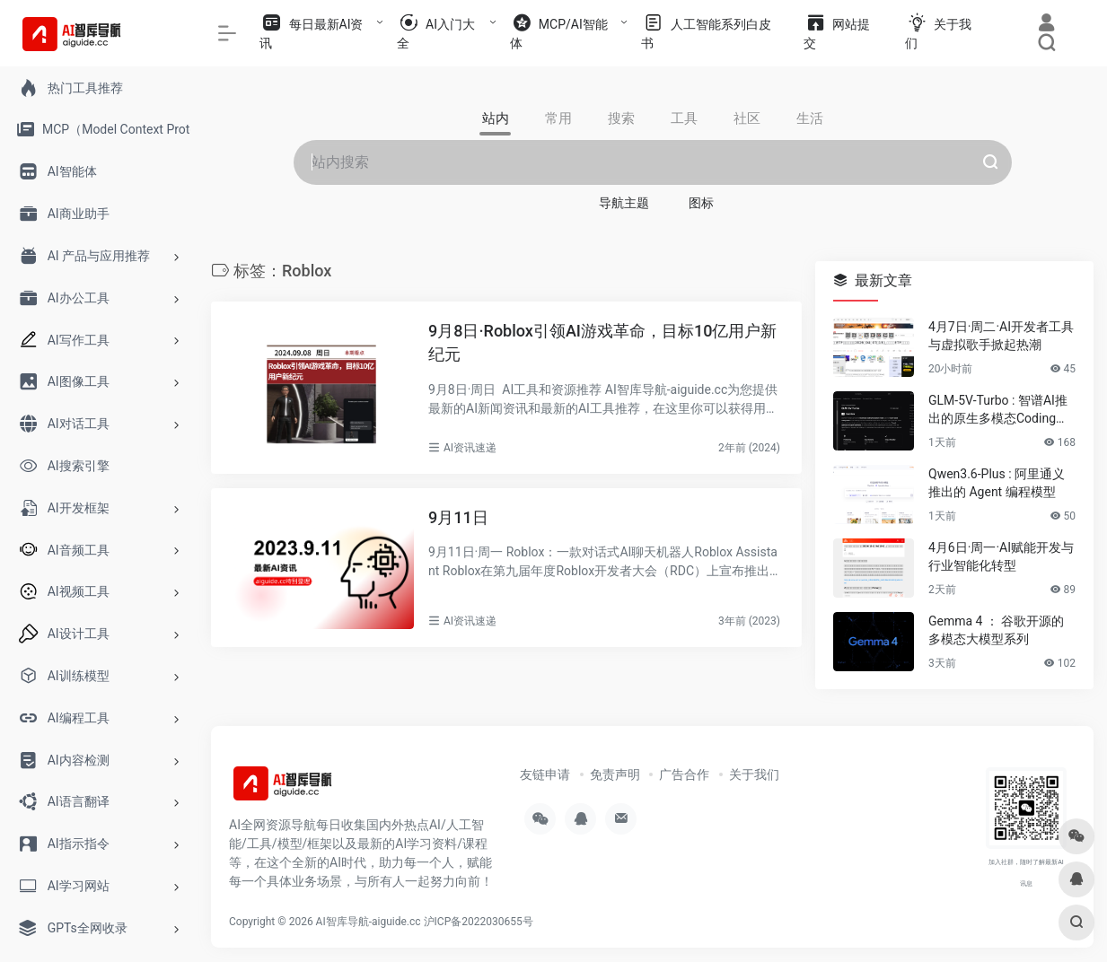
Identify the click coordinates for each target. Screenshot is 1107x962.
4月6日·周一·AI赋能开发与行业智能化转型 (1001, 556)
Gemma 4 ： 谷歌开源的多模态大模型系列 (996, 630)
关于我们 (754, 774)
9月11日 (458, 517)
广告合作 (684, 774)
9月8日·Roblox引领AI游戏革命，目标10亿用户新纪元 (602, 342)
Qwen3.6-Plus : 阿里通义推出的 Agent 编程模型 (996, 483)
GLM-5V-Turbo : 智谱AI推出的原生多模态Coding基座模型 (998, 410)
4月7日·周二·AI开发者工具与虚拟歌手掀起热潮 (1001, 335)
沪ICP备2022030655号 (478, 921)
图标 (701, 203)
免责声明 (615, 774)
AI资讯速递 (470, 448)
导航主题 (624, 203)
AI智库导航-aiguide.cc (368, 921)
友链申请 (545, 774)
